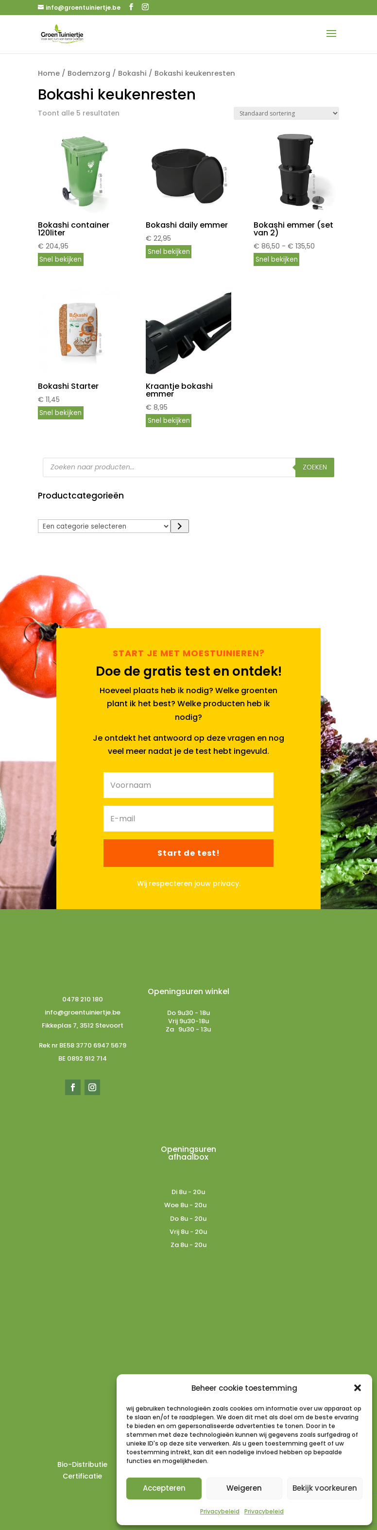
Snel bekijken (60, 259)
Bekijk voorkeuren (324, 1488)
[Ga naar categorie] (179, 526)
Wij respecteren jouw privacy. (188, 883)
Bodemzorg (89, 73)
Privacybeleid (220, 1511)
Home (49, 73)
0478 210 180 (82, 999)
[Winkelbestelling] (286, 113)
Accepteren (164, 1488)
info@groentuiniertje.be (82, 1012)
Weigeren (244, 1488)
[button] (357, 1388)
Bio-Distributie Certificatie (82, 1470)
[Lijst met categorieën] (104, 526)
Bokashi (132, 73)
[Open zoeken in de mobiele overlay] (188, 467)
